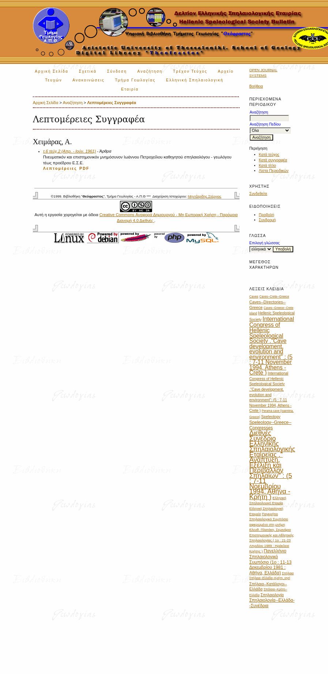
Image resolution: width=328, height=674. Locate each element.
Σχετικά (88, 71)
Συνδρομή (267, 220)
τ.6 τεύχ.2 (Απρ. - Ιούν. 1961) (69, 151)
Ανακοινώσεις (88, 80)
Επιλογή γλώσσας (264, 243)
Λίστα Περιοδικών (274, 171)
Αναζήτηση (150, 71)
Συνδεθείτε (258, 194)
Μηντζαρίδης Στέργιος (204, 196)
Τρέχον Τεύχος (190, 71)
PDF (84, 168)
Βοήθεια (256, 86)
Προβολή (266, 215)
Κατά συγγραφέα (273, 160)
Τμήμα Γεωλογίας (135, 80)
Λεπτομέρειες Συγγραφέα (111, 102)
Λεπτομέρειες (60, 168)
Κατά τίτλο (267, 166)
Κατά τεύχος (269, 155)
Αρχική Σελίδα (51, 71)
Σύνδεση (117, 71)
